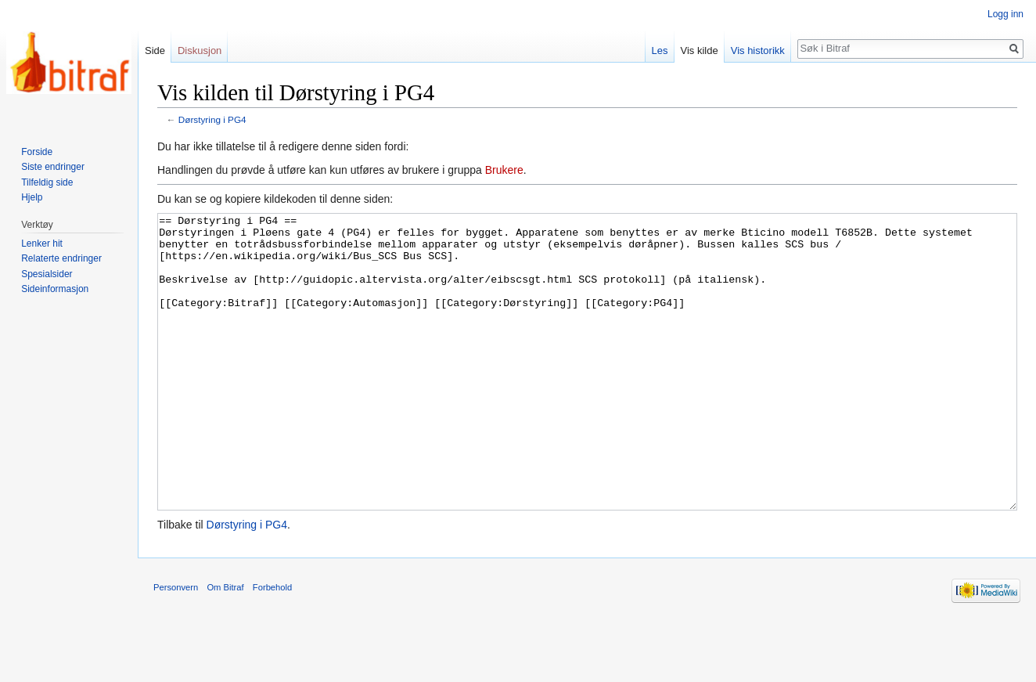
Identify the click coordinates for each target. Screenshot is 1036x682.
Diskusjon (199, 50)
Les (660, 50)
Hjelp (31, 197)
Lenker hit (42, 243)
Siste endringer (53, 166)
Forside (36, 151)
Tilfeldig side (47, 182)
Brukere (504, 170)
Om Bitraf (225, 646)
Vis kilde (699, 50)
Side (155, 50)
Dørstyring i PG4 (212, 119)
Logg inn (1005, 14)
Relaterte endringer (61, 258)
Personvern (175, 646)
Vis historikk (758, 50)
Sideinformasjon (54, 288)
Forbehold (272, 646)
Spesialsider (46, 274)
